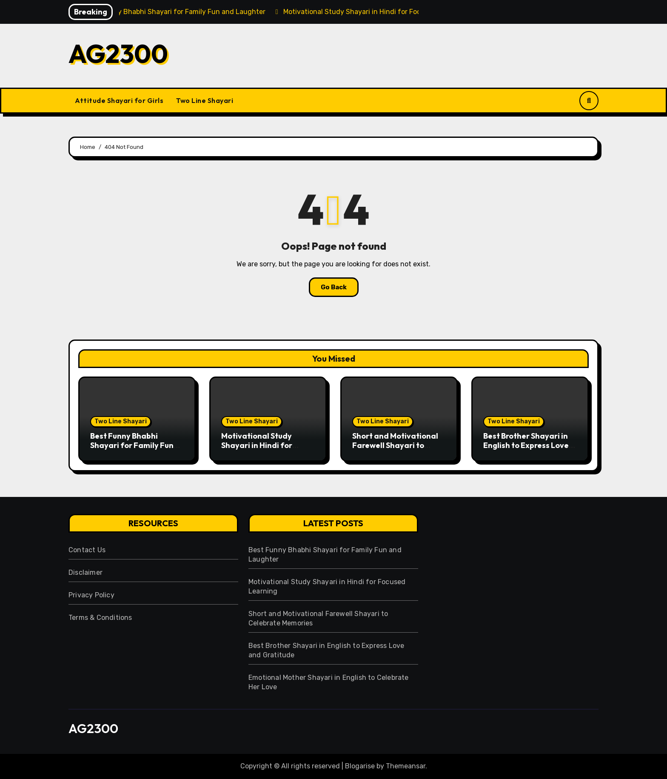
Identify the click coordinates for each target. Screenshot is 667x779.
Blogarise (360, 766)
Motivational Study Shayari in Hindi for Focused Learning (256, 445)
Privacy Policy (91, 595)
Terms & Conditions (100, 617)
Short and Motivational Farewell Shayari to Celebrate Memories (395, 445)
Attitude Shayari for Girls (119, 100)
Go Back (334, 287)
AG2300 (118, 53)
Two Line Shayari (204, 100)
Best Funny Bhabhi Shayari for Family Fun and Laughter (132, 445)
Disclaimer (85, 572)
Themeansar (405, 766)
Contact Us (86, 550)
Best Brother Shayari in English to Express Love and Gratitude (526, 445)
